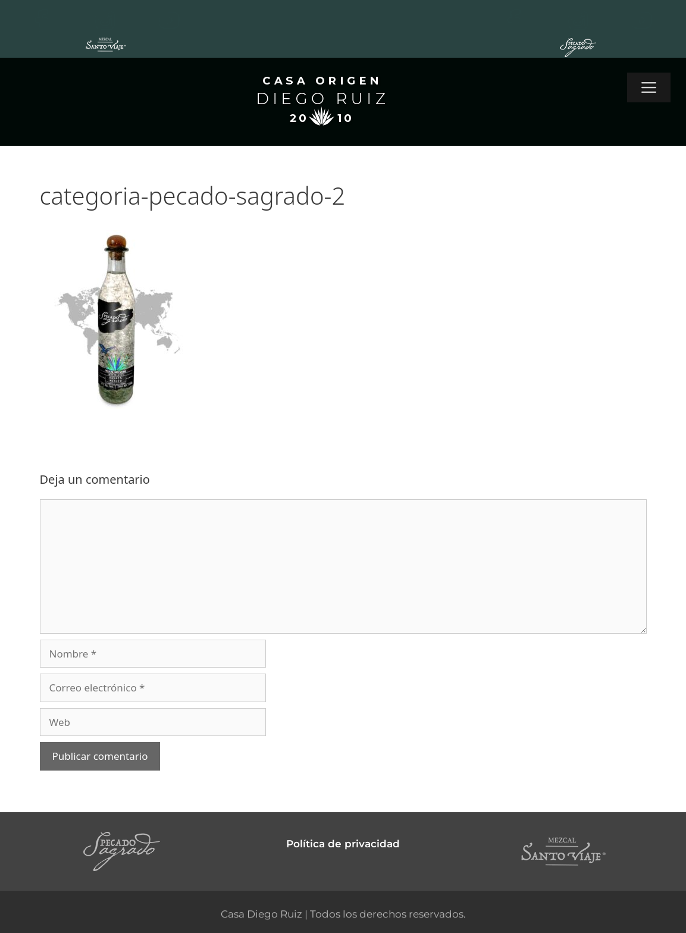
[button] (648, 87)
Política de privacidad (343, 844)
